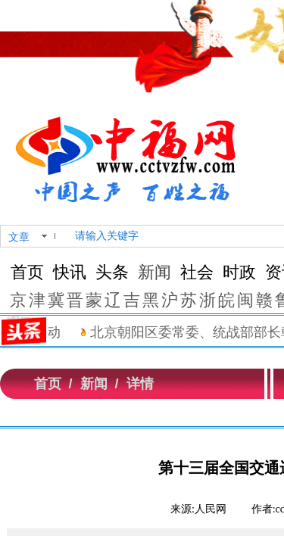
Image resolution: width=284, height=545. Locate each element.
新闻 (154, 272)
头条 (112, 272)
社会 (197, 272)
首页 (27, 272)
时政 (239, 272)
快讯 (69, 272)
